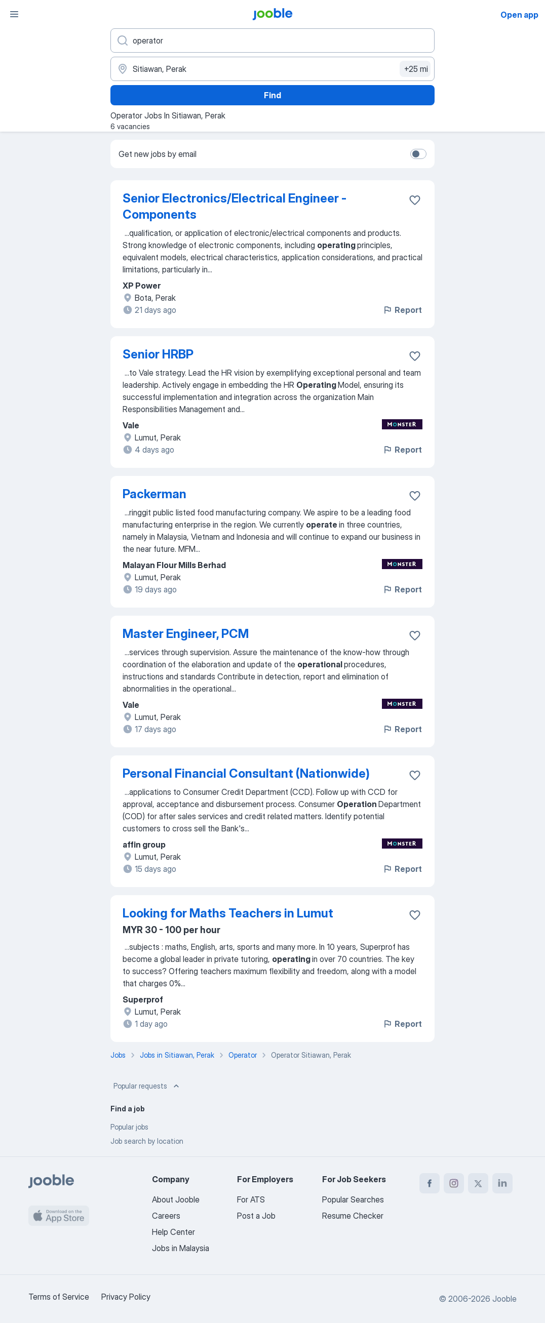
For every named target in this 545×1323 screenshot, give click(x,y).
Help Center (173, 1232)
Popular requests (147, 1086)
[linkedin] (502, 1183)
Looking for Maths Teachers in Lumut (228, 913)
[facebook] (429, 1183)
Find (272, 95)
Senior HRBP (158, 354)
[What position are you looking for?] (272, 40)
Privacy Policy (125, 1297)
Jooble (504, 1299)
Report (402, 310)
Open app (519, 15)
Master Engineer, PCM (186, 633)
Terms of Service (58, 1297)
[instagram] (454, 1183)
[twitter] (478, 1183)
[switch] (418, 154)
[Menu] (14, 14)
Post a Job (256, 1216)
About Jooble (176, 1199)
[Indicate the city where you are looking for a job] (272, 69)
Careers (166, 1216)
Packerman (154, 494)
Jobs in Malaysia (180, 1248)
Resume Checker (352, 1216)
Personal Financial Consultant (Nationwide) (246, 773)
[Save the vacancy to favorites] (414, 200)
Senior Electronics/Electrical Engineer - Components (234, 206)
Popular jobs (129, 1126)
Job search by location (146, 1141)
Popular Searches (353, 1199)
